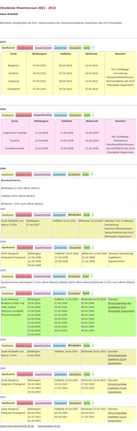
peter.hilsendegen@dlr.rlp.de (17, 426)
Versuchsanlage (117, 303)
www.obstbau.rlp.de (49, 426)
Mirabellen (75, 47)
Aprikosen (8, 115)
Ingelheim (114, 359)
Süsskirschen (25, 47)
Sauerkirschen (43, 47)
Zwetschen (60, 47)
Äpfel (87, 47)
